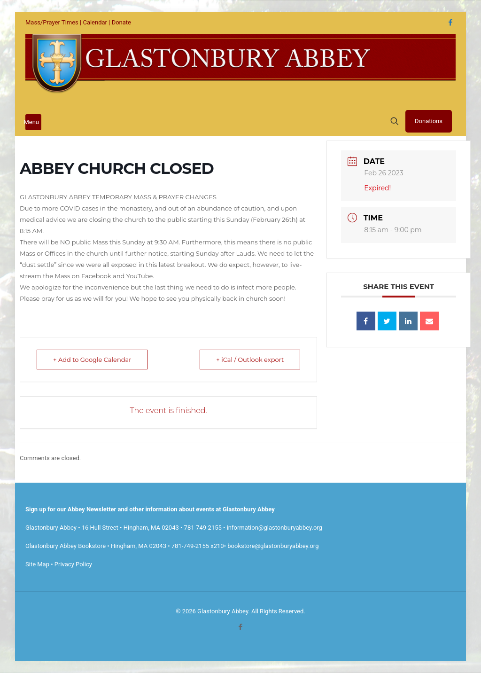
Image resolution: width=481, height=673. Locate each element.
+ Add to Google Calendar (92, 359)
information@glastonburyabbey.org (274, 527)
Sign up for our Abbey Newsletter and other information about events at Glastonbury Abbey (150, 509)
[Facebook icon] (450, 22)
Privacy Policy (73, 564)
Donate (121, 22)
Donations (428, 121)
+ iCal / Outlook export (250, 359)
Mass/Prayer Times (51, 22)
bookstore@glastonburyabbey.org (272, 545)
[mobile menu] (33, 122)
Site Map (37, 564)
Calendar (95, 22)
